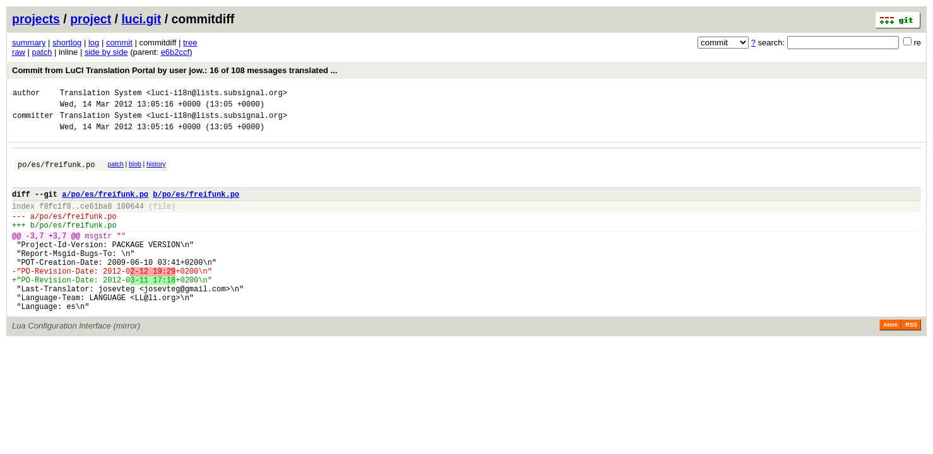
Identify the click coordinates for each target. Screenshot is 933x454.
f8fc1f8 (55, 221)
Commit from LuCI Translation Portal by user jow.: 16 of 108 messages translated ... (174, 70)
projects (36, 19)
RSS (911, 361)
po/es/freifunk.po (56, 173)
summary (28, 42)
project (90, 19)
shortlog (66, 42)
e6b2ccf (175, 52)
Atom (890, 361)
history (155, 171)
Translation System (101, 94)
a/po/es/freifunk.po (105, 207)
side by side (106, 52)
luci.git (141, 19)
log (93, 42)
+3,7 (58, 256)
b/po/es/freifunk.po (196, 207)
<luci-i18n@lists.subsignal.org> (216, 94)
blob (135, 171)
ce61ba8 (96, 221)
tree (190, 42)
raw (18, 52)
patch (42, 52)
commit (119, 42)
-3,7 (35, 256)
